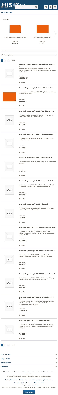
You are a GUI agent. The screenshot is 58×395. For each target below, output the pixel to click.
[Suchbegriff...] (26, 7)
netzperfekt (36, 385)
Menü (4, 6)
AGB (35, 382)
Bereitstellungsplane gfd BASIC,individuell (33, 204)
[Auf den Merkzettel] (22, 82)
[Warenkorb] (55, 7)
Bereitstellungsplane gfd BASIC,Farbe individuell (35, 157)
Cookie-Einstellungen (11, 380)
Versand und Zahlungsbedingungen (41, 380)
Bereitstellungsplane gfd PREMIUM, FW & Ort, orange (37, 227)
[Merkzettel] (46, 7)
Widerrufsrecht (18, 382)
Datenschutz (28, 382)
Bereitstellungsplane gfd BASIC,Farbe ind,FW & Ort (36, 181)
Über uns (21, 380)
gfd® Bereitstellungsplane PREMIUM (15, 37)
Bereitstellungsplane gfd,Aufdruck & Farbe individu (36, 88)
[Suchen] (36, 7)
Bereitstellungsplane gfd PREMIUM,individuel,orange (37, 251)
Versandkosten (28, 371)
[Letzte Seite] (8, 60)
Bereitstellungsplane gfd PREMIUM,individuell (34, 320)
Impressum (41, 382)
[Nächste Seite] (5, 60)
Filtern (5, 51)
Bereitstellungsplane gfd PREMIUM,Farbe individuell (37, 274)
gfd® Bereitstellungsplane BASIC (42, 37)
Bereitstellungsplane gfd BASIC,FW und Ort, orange (36, 111)
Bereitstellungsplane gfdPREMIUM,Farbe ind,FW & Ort (36, 298)
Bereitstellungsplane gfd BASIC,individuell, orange (36, 134)
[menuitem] (4, 7)
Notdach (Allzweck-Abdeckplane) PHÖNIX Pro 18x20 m (37, 65)
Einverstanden (29, 392)
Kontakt (28, 380)
